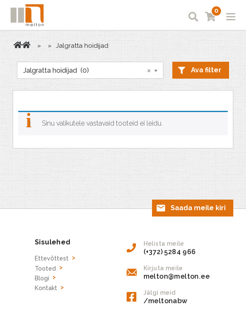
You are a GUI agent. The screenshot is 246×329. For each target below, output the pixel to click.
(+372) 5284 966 (170, 252)
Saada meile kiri (198, 208)
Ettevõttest (52, 258)
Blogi (42, 278)
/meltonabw (166, 301)
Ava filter (206, 70)
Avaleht (18, 44)
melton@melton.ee (177, 276)
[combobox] (90, 70)
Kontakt (46, 288)
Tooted (26, 44)
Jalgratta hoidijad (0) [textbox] (87, 70)
